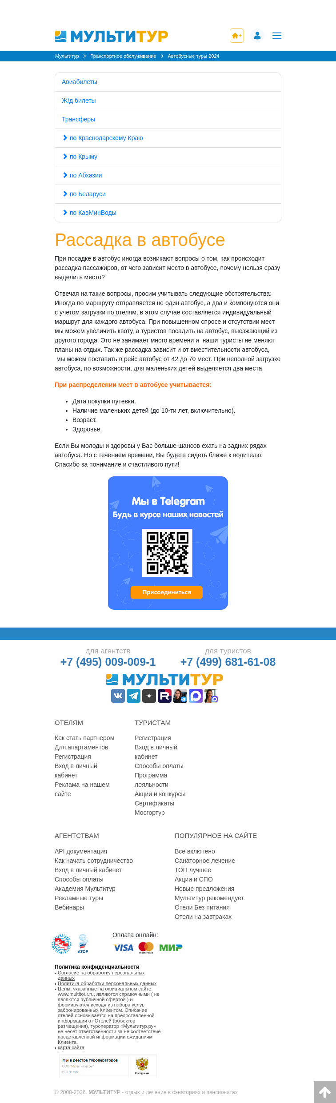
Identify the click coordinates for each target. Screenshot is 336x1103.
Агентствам (77, 835)
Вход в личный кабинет (76, 770)
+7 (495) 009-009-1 (108, 662)
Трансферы (78, 119)
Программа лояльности (151, 780)
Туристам (153, 722)
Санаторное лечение (205, 860)
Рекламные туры (79, 898)
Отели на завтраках (203, 916)
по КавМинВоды (89, 212)
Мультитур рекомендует (209, 898)
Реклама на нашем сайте (82, 789)
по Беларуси (84, 193)
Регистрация (73, 756)
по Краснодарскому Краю (102, 137)
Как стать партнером (84, 737)
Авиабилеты (79, 81)
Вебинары (69, 907)
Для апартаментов (81, 747)
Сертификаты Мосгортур (154, 808)
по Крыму (79, 156)
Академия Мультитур (85, 888)
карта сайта (71, 1047)
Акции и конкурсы (160, 793)
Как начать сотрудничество (94, 860)
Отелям (69, 722)
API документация (81, 851)
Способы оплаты (159, 765)
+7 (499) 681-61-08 (228, 662)
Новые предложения (204, 888)
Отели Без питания (202, 907)
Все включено (195, 851)
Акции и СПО (194, 879)
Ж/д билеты (79, 100)
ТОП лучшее (193, 870)
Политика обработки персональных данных (107, 983)
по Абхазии (82, 175)
